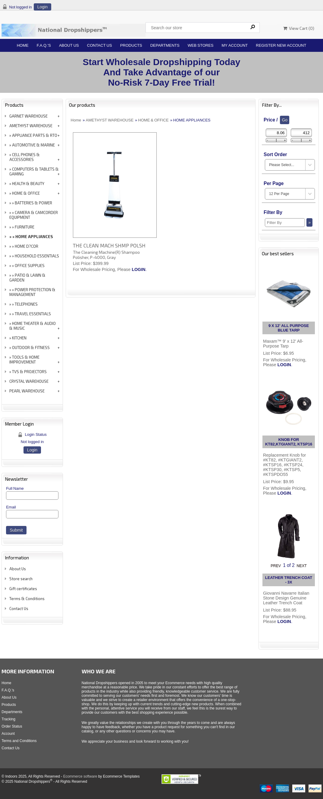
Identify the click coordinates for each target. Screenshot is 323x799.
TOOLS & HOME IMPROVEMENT (24, 359)
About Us (69, 45)
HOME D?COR (26, 246)
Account (8, 733)
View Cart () (298, 28)
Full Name (15, 488)
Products (131, 45)
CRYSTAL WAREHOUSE (29, 381)
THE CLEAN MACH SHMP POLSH (109, 245)
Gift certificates (23, 588)
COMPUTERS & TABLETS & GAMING (34, 171)
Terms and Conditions (19, 741)
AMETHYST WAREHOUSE (30, 125)
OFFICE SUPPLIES (30, 265)
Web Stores (201, 45)
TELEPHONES (26, 304)
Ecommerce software (80, 776)
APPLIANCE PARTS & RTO (34, 135)
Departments (165, 45)
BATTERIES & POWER (33, 202)
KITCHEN (19, 337)
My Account (235, 45)
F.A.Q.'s (44, 45)
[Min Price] (276, 132)
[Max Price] (301, 132)
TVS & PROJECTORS (29, 371)
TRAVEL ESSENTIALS (33, 313)
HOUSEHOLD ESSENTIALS (37, 255)
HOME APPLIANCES (34, 236)
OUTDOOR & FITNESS (31, 347)
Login (42, 7)
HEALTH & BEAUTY (28, 183)
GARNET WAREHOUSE (28, 116)
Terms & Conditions (27, 598)
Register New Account (281, 45)
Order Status (12, 726)
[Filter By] (285, 222)
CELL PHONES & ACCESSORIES (24, 157)
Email (11, 507)
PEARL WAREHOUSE (27, 390)
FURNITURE (24, 227)
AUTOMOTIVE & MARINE (33, 145)
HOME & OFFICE (26, 193)
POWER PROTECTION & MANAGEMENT (32, 292)
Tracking (8, 719)
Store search (21, 578)
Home (23, 45)
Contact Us (99, 45)
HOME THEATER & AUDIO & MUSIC (32, 326)
